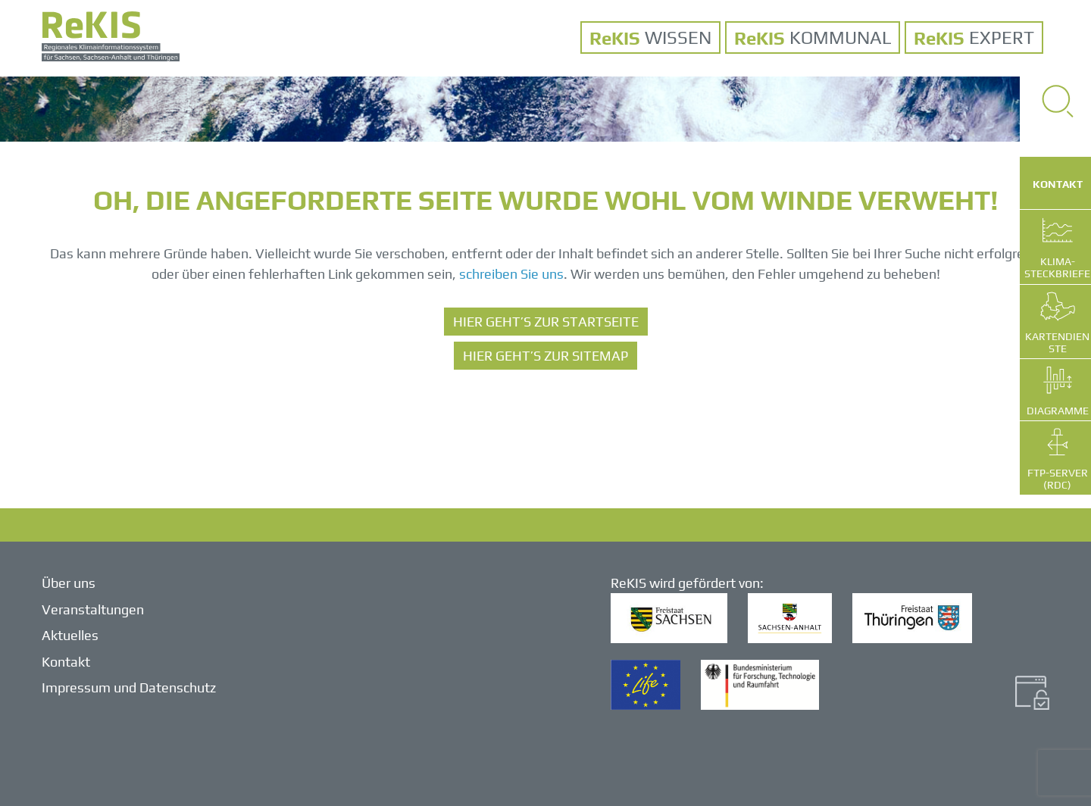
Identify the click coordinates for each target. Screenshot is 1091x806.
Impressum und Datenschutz (129, 687)
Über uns (68, 583)
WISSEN (678, 37)
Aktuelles (70, 635)
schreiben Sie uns (511, 274)
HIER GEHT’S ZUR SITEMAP (545, 356)
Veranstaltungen (93, 609)
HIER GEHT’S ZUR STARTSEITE (546, 322)
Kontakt (66, 662)
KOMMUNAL (840, 37)
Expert (1001, 37)
